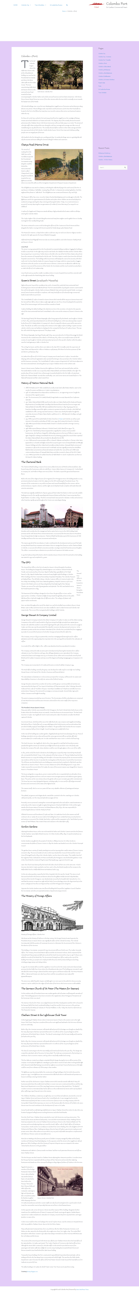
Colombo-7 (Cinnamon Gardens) (107, 79)
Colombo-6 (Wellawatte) (105, 76)
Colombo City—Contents (105, 56)
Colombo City (24, 5)
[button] (63, 5)
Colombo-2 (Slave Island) (105, 66)
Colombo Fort (116, 4)
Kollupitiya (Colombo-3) (105, 153)
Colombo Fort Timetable (105, 60)
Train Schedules (37, 5)
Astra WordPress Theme (82, 1289)
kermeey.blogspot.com (33, 1271)
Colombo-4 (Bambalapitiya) (106, 73)
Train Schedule (102, 92)
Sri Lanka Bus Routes (53, 5)
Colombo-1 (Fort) (103, 63)
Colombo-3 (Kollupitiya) (105, 69)
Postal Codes (102, 82)
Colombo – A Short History (106, 159)
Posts (100, 86)
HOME (15, 5)
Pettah (61, 419)
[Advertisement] (69, 26)
